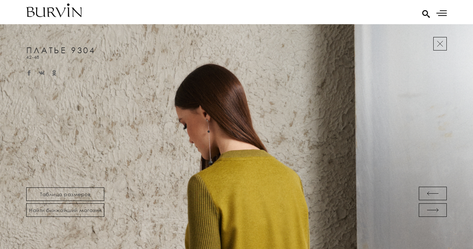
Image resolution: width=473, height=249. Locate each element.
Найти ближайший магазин (65, 210)
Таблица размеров (65, 194)
